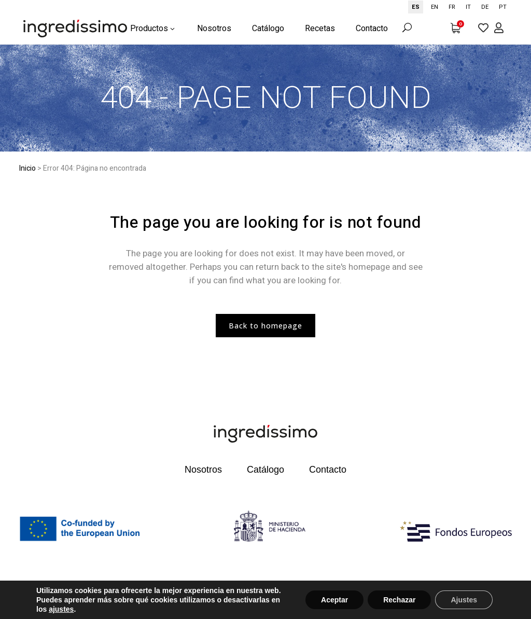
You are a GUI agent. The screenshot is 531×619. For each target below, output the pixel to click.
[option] (434, 7)
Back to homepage (265, 326)
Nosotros (203, 469)
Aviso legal (159, 595)
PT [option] (503, 7)
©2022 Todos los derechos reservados (75, 595)
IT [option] (468, 7)
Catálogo (265, 469)
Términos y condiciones (295, 595)
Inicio (27, 168)
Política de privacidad (218, 595)
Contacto (327, 469)
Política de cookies (46, 606)
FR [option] (452, 7)
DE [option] (484, 7)
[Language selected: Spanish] (460, 6)
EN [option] (434, 7)
